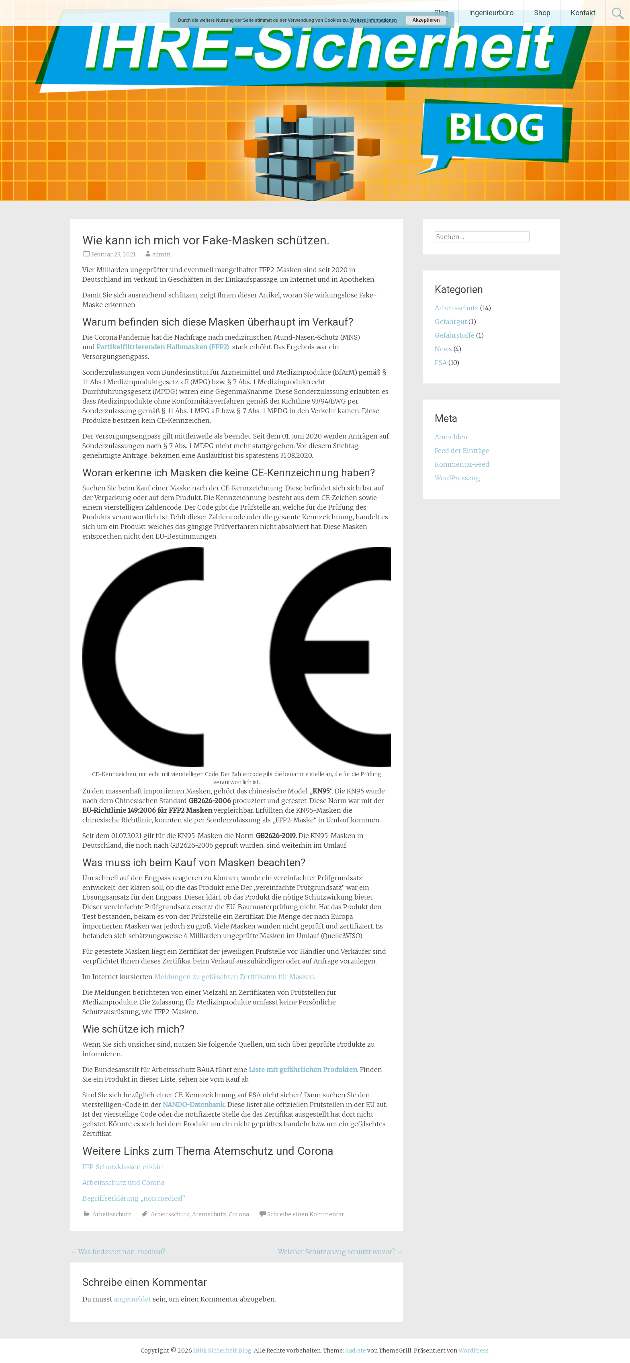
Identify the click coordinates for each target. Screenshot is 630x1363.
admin (161, 254)
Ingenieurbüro (491, 12)
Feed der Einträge (462, 451)
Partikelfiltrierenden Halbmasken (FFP (159, 347)
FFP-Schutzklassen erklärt (123, 1167)
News (443, 349)
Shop (542, 12)
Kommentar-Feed (462, 464)
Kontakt (583, 12)
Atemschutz (209, 1214)
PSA (441, 363)
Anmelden (451, 437)
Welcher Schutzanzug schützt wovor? (340, 1252)
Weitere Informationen (373, 20)
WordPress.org (457, 478)
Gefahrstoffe (455, 335)
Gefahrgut (451, 322)
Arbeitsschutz (111, 1214)
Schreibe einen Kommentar (305, 1214)
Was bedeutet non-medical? (117, 1252)
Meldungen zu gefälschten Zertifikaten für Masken (234, 977)
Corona (239, 1214)
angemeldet (132, 1299)
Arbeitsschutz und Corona (123, 1183)
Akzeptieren (426, 20)
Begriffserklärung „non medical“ (133, 1198)
